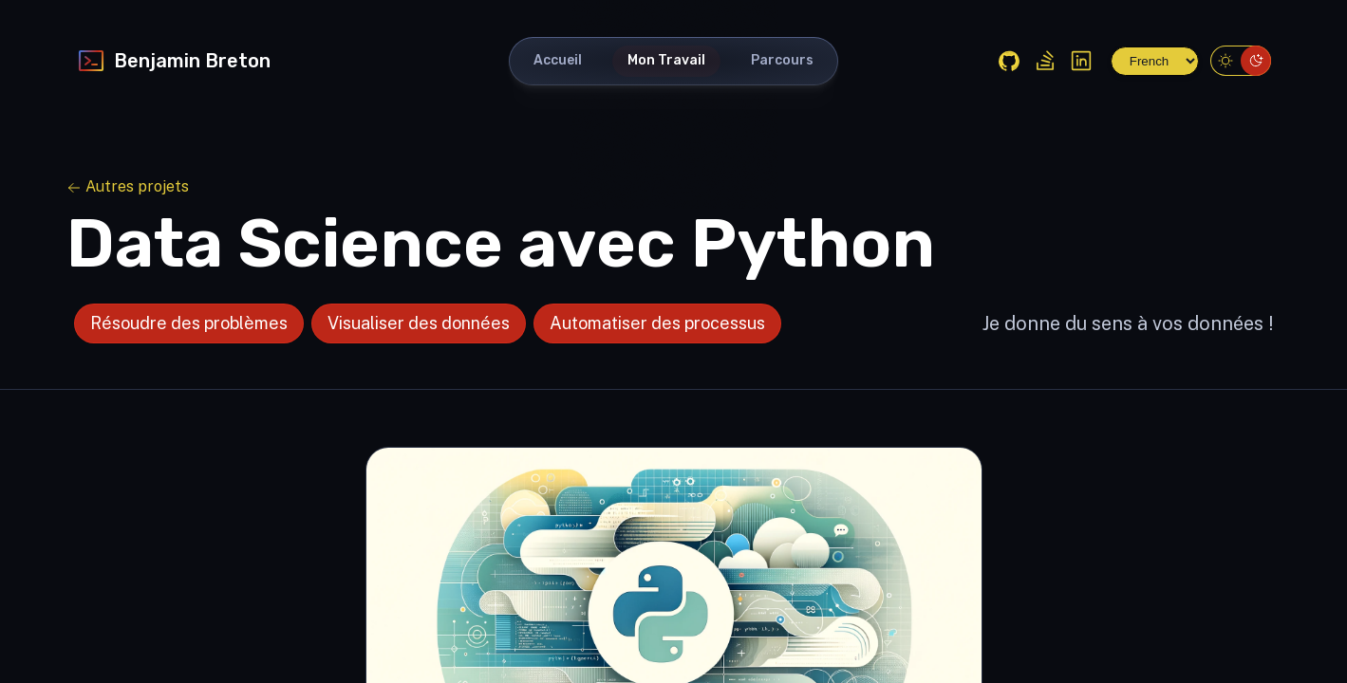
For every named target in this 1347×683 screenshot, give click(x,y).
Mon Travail (666, 60)
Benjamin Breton (173, 61)
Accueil (557, 60)
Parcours (782, 60)
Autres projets (127, 186)
